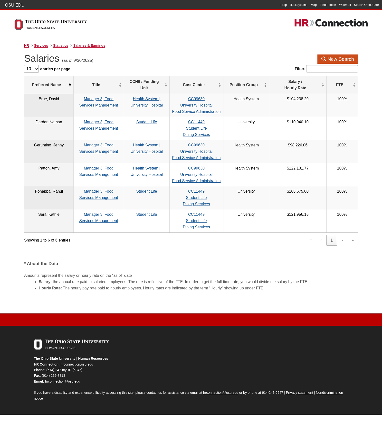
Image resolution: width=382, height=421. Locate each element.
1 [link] (332, 240)
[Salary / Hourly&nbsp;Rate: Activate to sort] (323, 85)
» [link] (353, 240)
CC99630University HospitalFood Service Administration (239, 105)
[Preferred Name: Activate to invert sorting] (44, 85)
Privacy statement (299, 392)
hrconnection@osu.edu (62, 381)
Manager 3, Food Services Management (103, 99)
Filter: (300, 69)
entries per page (55, 69)
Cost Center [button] (236, 85)
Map (314, 5)
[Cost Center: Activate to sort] (239, 85)
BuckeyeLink (298, 5)
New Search (337, 59)
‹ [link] (321, 240)
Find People (328, 5)
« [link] (311, 240)
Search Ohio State (366, 5)
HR (26, 45)
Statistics (60, 45)
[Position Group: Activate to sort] (286, 85)
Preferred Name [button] (42, 85)
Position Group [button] (284, 85)
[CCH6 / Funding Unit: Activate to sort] (177, 85)
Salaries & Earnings (89, 45)
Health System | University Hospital (176, 99)
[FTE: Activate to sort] (349, 85)
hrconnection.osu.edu (77, 364)
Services (41, 45)
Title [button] (101, 85)
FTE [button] (346, 85)
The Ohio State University (14, 5)
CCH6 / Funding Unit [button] (174, 85)
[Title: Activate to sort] (104, 85)
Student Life (176, 122)
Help (283, 5)
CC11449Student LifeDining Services (238, 128)
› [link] (342, 240)
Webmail (345, 5)
